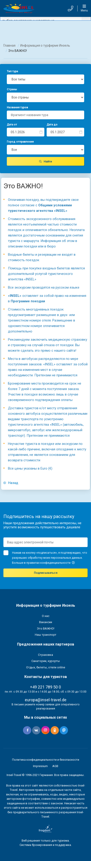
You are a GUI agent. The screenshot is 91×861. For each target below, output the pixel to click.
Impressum (40, 766)
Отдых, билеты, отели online (45, 667)
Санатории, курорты (45, 661)
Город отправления (20, 141)
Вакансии (45, 622)
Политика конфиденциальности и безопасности (45, 759)
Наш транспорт (45, 634)
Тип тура (12, 71)
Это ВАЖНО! (45, 628)
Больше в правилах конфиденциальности (43, 562)
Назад (10, 483)
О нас (45, 616)
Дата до (52, 124)
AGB (55, 766)
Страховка (45, 654)
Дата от (12, 124)
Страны (12, 89)
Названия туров (17, 107)
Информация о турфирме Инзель (45, 45)
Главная (9, 45)
